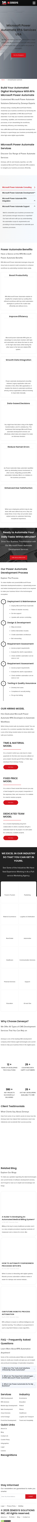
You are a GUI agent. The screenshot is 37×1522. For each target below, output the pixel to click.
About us (4, 1517)
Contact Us (26, 1517)
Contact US (4, 1436)
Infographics (5, 1443)
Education (22, 1402)
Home (3, 80)
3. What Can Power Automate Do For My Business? (17, 1385)
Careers (3, 1451)
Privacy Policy (11, 1506)
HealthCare (22, 1413)
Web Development (7, 1409)
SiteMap (20, 1506)
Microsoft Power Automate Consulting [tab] (16, 187)
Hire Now (10, 767)
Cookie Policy (5, 1440)
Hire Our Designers (18, 55)
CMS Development (7, 1398)
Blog (2, 1432)
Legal (2, 1447)
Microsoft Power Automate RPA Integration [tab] (14, 199)
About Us (4, 1428)
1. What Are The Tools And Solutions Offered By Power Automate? (16, 1369)
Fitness (21, 1409)
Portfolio (12, 1517)
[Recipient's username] (13, 1496)
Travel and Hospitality (26, 1420)
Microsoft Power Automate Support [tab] (15, 206)
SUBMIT (31, 1496)
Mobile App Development (9, 1405)
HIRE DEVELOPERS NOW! (18, 557)
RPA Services (5, 1402)
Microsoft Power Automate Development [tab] (18, 193)
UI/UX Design (5, 1417)
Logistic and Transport (26, 1417)
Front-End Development (8, 1420)
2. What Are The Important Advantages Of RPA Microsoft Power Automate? (17, 1377)
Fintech (21, 1405)
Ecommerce (23, 1398)
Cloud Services (5, 1413)
